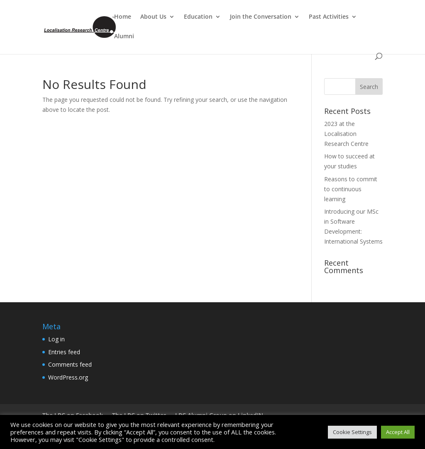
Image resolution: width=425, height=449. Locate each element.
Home (122, 17)
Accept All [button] (398, 432)
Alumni (124, 36)
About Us (153, 17)
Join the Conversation (260, 17)
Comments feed (70, 364)
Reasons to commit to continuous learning (350, 189)
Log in (56, 339)
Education (198, 17)
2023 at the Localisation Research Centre (346, 134)
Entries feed (64, 352)
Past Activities (329, 17)
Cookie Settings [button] (352, 432)
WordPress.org (68, 377)
